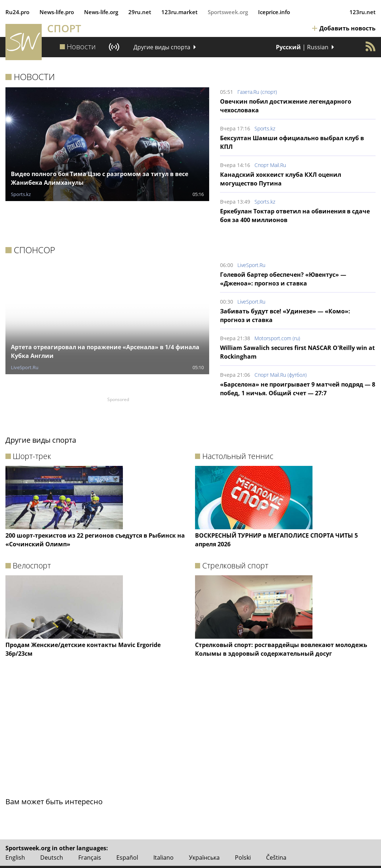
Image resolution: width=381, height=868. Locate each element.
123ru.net (362, 12)
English (15, 857)
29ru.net (139, 12)
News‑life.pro (57, 12)
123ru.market (179, 12)
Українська (204, 857)
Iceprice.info (274, 12)
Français (89, 857)
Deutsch (51, 857)
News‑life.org (101, 12)
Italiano (163, 857)
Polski (243, 857)
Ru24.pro (17, 12)
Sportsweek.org (228, 12)
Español (127, 857)
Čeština (276, 857)
